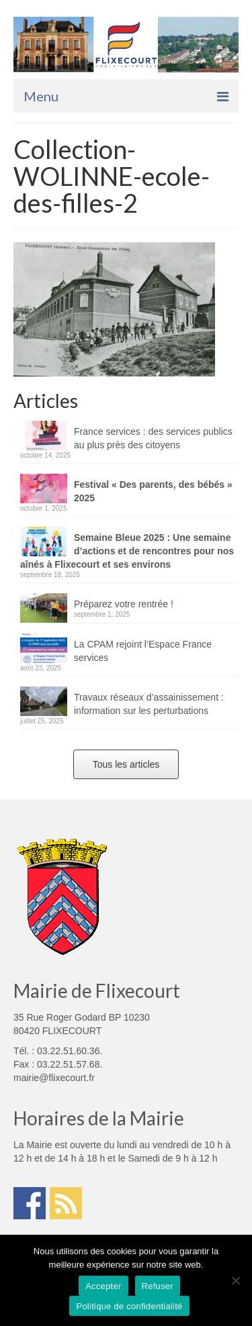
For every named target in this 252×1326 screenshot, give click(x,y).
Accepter (103, 1286)
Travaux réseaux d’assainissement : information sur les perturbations (149, 704)
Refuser (157, 1286)
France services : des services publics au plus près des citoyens (153, 438)
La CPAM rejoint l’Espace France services (143, 651)
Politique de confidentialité (129, 1306)
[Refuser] (235, 1280)
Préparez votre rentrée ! (123, 604)
